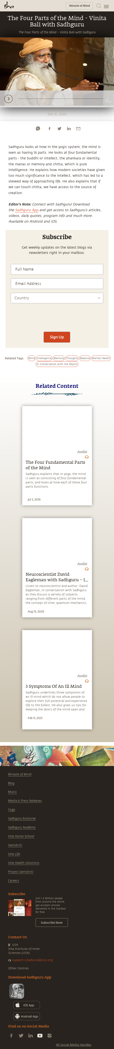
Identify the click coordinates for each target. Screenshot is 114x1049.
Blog (11, 783)
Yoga (11, 809)
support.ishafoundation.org (32, 960)
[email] (78, 128)
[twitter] (59, 128)
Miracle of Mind (19, 774)
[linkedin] (69, 128)
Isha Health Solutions (23, 862)
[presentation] (57, 315)
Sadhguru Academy (22, 827)
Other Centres (18, 968)
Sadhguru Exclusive (22, 818)
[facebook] (49, 128)
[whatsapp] (38, 128)
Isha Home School (21, 836)
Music (12, 791)
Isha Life (14, 854)
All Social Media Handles (73, 1044)
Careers (13, 880)
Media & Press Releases (25, 800)
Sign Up (57, 336)
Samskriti (15, 845)
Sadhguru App (26, 210)
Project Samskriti (20, 871)
